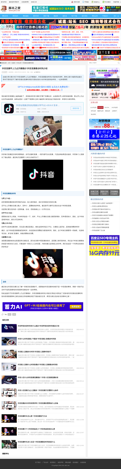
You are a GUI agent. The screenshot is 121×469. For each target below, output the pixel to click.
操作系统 (84, 16)
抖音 (9, 314)
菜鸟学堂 (4, 2)
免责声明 (60, 462)
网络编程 (26, 16)
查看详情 (76, 108)
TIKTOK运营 (107, 107)
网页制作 (15, 16)
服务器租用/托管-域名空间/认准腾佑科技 (104, 45)
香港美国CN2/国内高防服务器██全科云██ (15, 47)
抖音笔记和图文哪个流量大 (100, 224)
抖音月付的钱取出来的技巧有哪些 (102, 215)
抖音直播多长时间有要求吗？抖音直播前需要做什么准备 (38, 403)
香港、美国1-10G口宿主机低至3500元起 (74, 40)
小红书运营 (115, 107)
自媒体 (13, 63)
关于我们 (38, 462)
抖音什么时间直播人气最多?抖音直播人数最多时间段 (37, 339)
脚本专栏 (36, 16)
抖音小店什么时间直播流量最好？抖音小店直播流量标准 (38, 377)
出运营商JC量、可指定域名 (10, 32)
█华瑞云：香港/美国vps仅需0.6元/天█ (74, 45)
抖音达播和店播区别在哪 (100, 212)
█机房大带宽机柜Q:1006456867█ (102, 34)
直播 (14, 314)
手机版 (86, 2)
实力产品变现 (6, 37)
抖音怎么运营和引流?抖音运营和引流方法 (106, 172)
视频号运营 (100, 111)
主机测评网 (25, 2)
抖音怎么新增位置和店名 (100, 206)
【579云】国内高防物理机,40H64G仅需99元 (16, 40)
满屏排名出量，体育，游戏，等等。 (73, 32)
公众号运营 (93, 107)
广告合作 (45, 462)
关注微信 (108, 2)
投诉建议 (75, 462)
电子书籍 (74, 16)
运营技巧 (114, 111)
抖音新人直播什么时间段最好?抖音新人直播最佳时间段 (38, 364)
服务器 (65, 16)
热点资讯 (93, 114)
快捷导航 (117, 2)
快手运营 (93, 111)
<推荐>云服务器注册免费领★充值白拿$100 (105, 32)
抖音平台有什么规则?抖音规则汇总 (104, 166)
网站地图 (68, 462)
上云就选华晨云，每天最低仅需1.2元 (43, 45)
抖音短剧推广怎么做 (98, 230)
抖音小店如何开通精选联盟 (100, 227)
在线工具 (34, 2)
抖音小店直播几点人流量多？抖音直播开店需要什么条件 (38, 390)
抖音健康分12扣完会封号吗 (100, 218)
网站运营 (95, 16)
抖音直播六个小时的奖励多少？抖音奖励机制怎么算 (36, 429)
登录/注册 (77, 2)
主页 (9, 63)
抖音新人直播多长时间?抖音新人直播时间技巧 (34, 352)
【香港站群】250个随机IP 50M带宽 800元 (45, 40)
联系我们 (53, 462)
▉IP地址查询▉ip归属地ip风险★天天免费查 (45, 37)
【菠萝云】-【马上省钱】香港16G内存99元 (15, 34)
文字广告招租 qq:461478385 (41, 32)
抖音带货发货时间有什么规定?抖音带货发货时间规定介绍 (38, 326)
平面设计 (105, 16)
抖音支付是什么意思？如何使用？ (102, 203)
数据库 (56, 16)
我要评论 (37, 72)
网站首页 (5, 16)
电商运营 (107, 111)
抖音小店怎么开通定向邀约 (100, 221)
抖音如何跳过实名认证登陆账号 (103, 169)
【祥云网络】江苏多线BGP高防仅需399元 (105, 42)
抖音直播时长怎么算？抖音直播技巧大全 (32, 416)
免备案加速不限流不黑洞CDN (71, 34)
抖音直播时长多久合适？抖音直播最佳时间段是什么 (36, 442)
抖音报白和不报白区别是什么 (101, 209)
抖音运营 (19, 63)
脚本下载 (46, 16)
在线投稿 (83, 462)
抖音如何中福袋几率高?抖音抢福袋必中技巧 (107, 160)
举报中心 (97, 2)
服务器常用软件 (14, 2)
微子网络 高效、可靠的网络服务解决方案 (75, 42)
